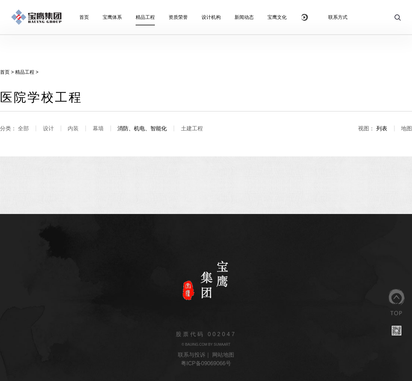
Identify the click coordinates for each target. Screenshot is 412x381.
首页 (5, 72)
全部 (23, 128)
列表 (381, 128)
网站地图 (223, 355)
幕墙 (98, 128)
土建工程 (192, 128)
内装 (73, 128)
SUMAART (222, 344)
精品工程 (24, 72)
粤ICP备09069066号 (206, 363)
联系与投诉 (191, 355)
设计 (48, 128)
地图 (406, 128)
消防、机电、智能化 (142, 128)
